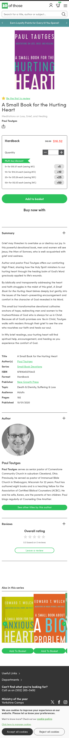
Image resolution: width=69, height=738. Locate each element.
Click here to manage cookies (16, 724)
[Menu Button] (65, 5)
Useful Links (9, 673)
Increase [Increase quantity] (61, 152)
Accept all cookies (17, 731)
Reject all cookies (49, 731)
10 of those (12, 6)
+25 (59, 177)
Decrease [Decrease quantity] (45, 152)
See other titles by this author (35, 507)
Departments (10, 679)
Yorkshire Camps (13, 702)
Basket (59, 4)
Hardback (12, 140)
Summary (8, 233)
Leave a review (34, 550)
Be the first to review (18, 98)
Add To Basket (17, 651)
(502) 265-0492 (25, 690)
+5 (59, 166)
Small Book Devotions (29, 366)
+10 (59, 172)
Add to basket (34, 199)
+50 (59, 182)
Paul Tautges (9, 120)
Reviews (7, 524)
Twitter (52, 702)
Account (51, 5)
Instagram (65, 702)
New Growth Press (28, 382)
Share (3, 126)
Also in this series (13, 587)
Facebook (59, 702)
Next (66, 23)
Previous (2, 23)
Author (6, 418)
